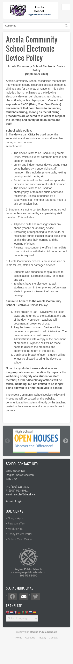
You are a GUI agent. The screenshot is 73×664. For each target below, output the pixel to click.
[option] (36, 441)
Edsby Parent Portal (20, 534)
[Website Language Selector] (22, 618)
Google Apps (15, 518)
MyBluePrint (15, 528)
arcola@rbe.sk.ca (24, 494)
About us (30, 637)
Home (19, 637)
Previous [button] (7, 441)
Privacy (42, 637)
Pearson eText (16, 523)
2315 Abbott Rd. (15, 471)
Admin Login (14, 501)
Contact (53, 637)
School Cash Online (20, 539)
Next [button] (65, 441)
